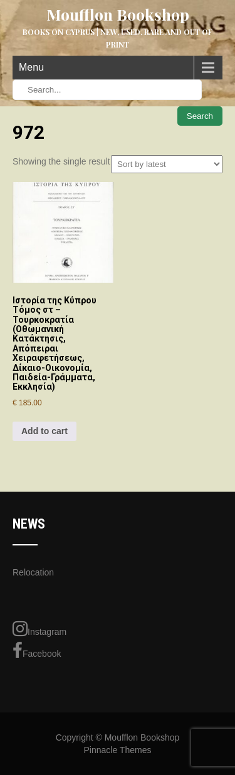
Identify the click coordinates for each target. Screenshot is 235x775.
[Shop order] (166, 164)
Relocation (33, 572)
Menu (31, 67)
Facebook (37, 650)
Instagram (39, 628)
